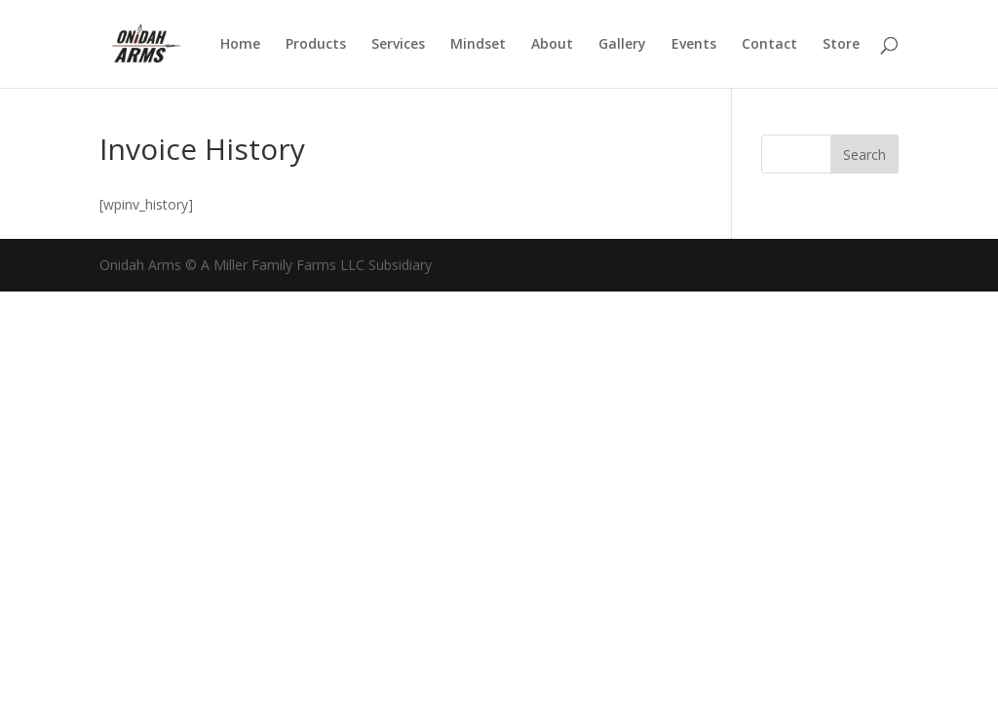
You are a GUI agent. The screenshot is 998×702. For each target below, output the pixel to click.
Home (240, 45)
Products (316, 45)
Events (694, 45)
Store (841, 45)
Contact (769, 45)
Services (398, 45)
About (552, 45)
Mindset (478, 45)
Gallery (622, 45)
